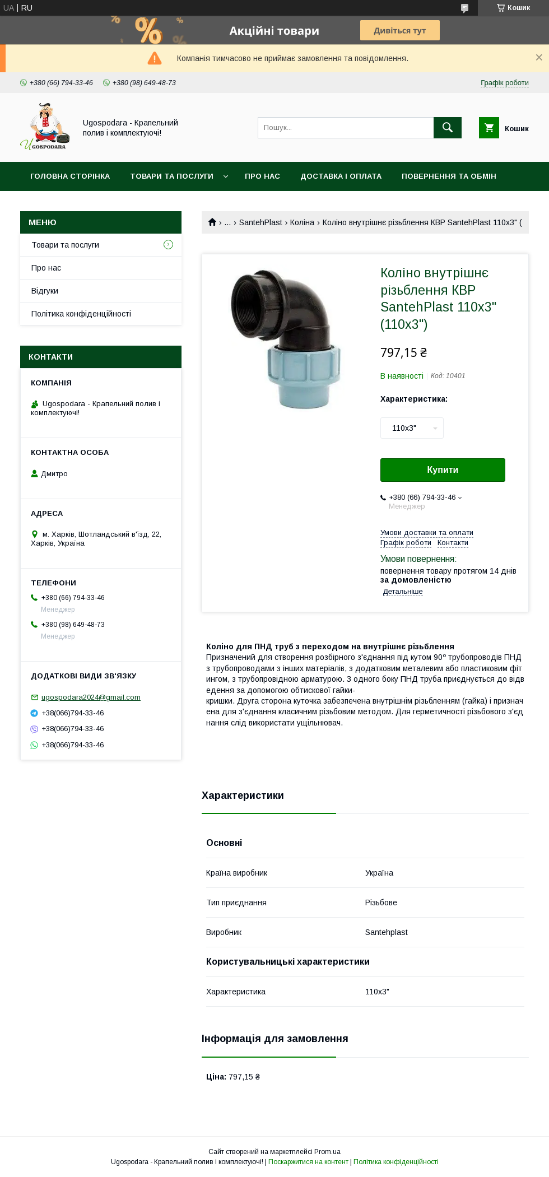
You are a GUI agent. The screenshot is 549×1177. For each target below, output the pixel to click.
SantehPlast (260, 222)
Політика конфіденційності (81, 313)
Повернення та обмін (449, 176)
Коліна (302, 222)
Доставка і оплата (340, 176)
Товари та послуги (171, 176)
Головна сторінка (70, 176)
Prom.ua (327, 1152)
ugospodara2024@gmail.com (91, 697)
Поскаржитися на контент (308, 1162)
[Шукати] (448, 127)
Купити (443, 469)
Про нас (262, 176)
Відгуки (44, 290)
